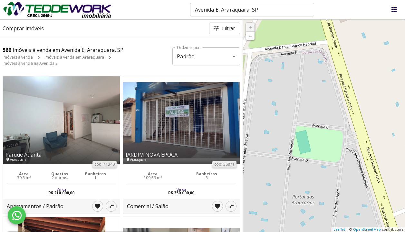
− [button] (250, 36)
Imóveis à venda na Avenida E (30, 63)
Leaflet (339, 229)
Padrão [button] (186, 56)
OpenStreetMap (367, 229)
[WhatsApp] (17, 215)
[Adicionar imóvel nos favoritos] (97, 206)
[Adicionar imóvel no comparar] (111, 206)
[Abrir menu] (394, 9)
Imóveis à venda (18, 57)
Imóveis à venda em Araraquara (74, 57)
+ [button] (250, 27)
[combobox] (252, 9)
